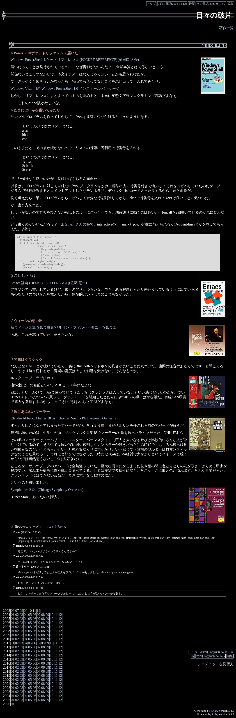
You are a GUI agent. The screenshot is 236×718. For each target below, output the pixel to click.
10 (30, 610)
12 (38, 610)
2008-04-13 (214, 45)
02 (17, 615)
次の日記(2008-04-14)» (211, 3)
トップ (151, 3)
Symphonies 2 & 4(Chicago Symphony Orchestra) (47, 490)
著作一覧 (226, 28)
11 (34, 610)
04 (25, 615)
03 (21, 615)
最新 (192, 3)
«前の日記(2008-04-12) (172, 3)
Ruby (215, 714)
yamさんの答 (79, 224)
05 (30, 615)
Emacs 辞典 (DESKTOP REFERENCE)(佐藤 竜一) (49, 283)
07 (17, 610)
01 (12, 615)
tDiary (214, 710)
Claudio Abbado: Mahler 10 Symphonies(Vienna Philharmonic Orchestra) (64, 418)
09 (25, 610)
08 (21, 610)
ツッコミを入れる (54, 526)
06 (12, 610)
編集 (231, 3)
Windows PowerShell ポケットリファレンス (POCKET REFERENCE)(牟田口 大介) (75, 60)
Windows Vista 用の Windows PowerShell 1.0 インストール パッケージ (65, 88)
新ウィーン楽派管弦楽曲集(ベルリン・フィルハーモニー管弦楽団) (64, 327)
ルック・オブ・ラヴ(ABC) (32, 378)
